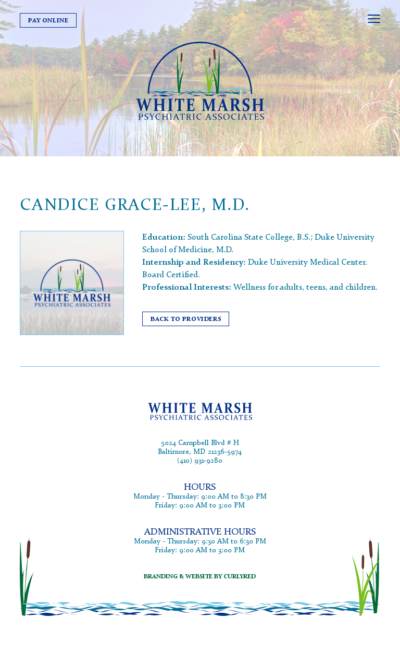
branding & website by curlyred (200, 576)
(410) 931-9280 (199, 460)
